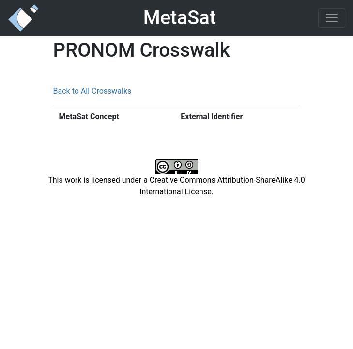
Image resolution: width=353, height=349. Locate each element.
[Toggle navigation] (331, 18)
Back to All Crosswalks (92, 90)
